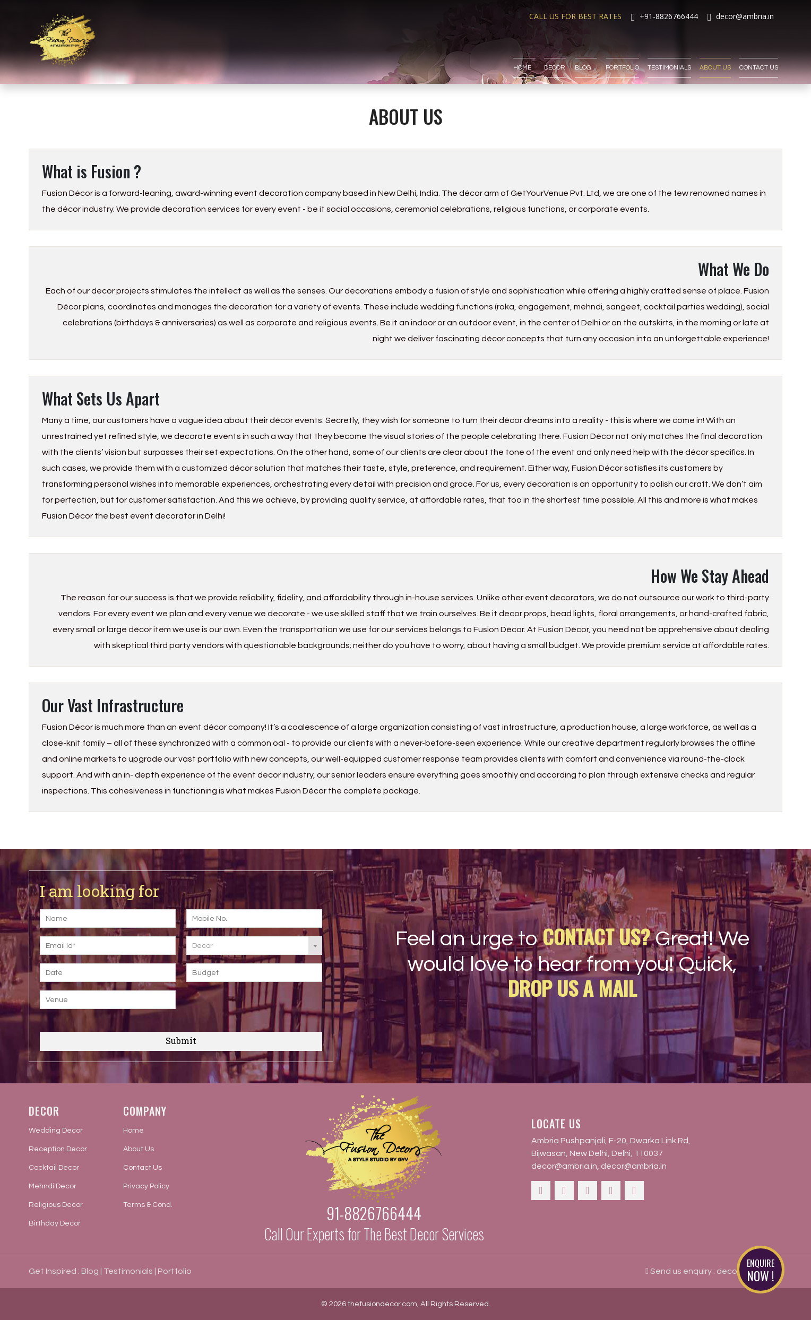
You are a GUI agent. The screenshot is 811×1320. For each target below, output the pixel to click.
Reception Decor (58, 1149)
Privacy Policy (146, 1186)
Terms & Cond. (147, 1205)
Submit (181, 1040)
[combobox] (254, 945)
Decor (555, 51)
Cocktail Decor (54, 1167)
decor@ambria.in (564, 1166)
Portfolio (622, 51)
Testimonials (669, 51)
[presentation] (250, 1006)
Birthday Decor (55, 1223)
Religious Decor (56, 1205)
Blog (586, 51)
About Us (715, 51)
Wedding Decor (56, 1130)
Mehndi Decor (52, 1186)
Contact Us (758, 51)
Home (524, 51)
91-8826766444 (373, 1213)
